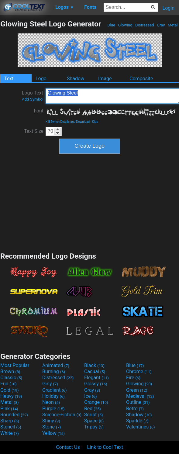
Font (38, 111)
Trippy (94, 427)
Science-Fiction (61, 415)
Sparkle (137, 421)
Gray (161, 25)
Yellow (53, 433)
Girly (50, 384)
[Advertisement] (90, 202)
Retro (135, 408)
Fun (8, 384)
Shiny (51, 421)
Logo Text (32, 95)
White (9, 433)
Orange (96, 402)
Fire (133, 377)
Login (168, 8)
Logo (41, 78)
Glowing (125, 25)
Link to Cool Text (105, 447)
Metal (173, 25)
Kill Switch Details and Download (68, 121)
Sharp (9, 421)
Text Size (33, 131)
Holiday (53, 396)
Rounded (14, 415)
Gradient (54, 390)
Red (92, 408)
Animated (55, 365)
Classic (11, 377)
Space (94, 421)
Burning (53, 371)
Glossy (95, 384)
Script (93, 415)
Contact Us (68, 447)
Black (94, 365)
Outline (138, 402)
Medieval (140, 396)
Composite (141, 78)
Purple (53, 408)
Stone (51, 427)
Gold (9, 390)
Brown (10, 371)
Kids (95, 121)
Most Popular (14, 365)
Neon (51, 402)
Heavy (11, 396)
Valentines (140, 427)
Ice (90, 396)
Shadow (75, 78)
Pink (9, 408)
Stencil (10, 427)
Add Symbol (32, 99)
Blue (111, 25)
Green (136, 390)
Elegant (96, 377)
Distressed (144, 25)
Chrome (139, 371)
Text (8, 78)
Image (105, 78)
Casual (94, 371)
